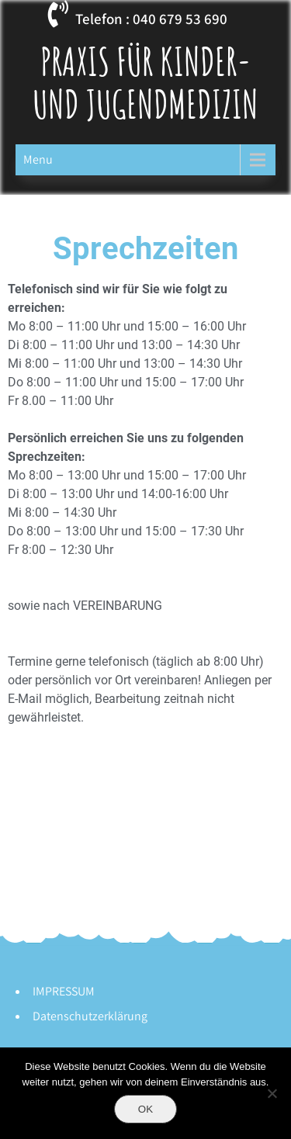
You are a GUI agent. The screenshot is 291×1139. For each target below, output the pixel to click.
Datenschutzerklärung (90, 1016)
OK (145, 1109)
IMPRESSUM (64, 991)
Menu (38, 159)
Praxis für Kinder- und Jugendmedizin (145, 82)
